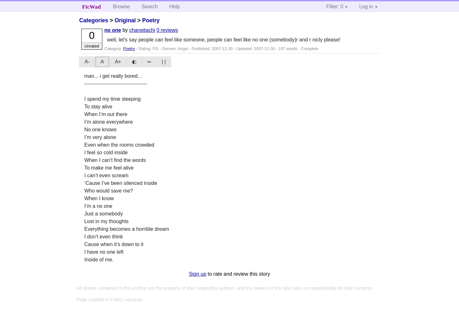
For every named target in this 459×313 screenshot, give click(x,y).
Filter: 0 (334, 6)
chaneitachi (142, 30)
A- (87, 61)
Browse (121, 6)
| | (164, 61)
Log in (366, 6)
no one (112, 30)
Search (150, 6)
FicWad (91, 7)
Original (124, 20)
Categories (93, 20)
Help (174, 6)
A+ (118, 61)
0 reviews (167, 30)
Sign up (197, 274)
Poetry (151, 20)
